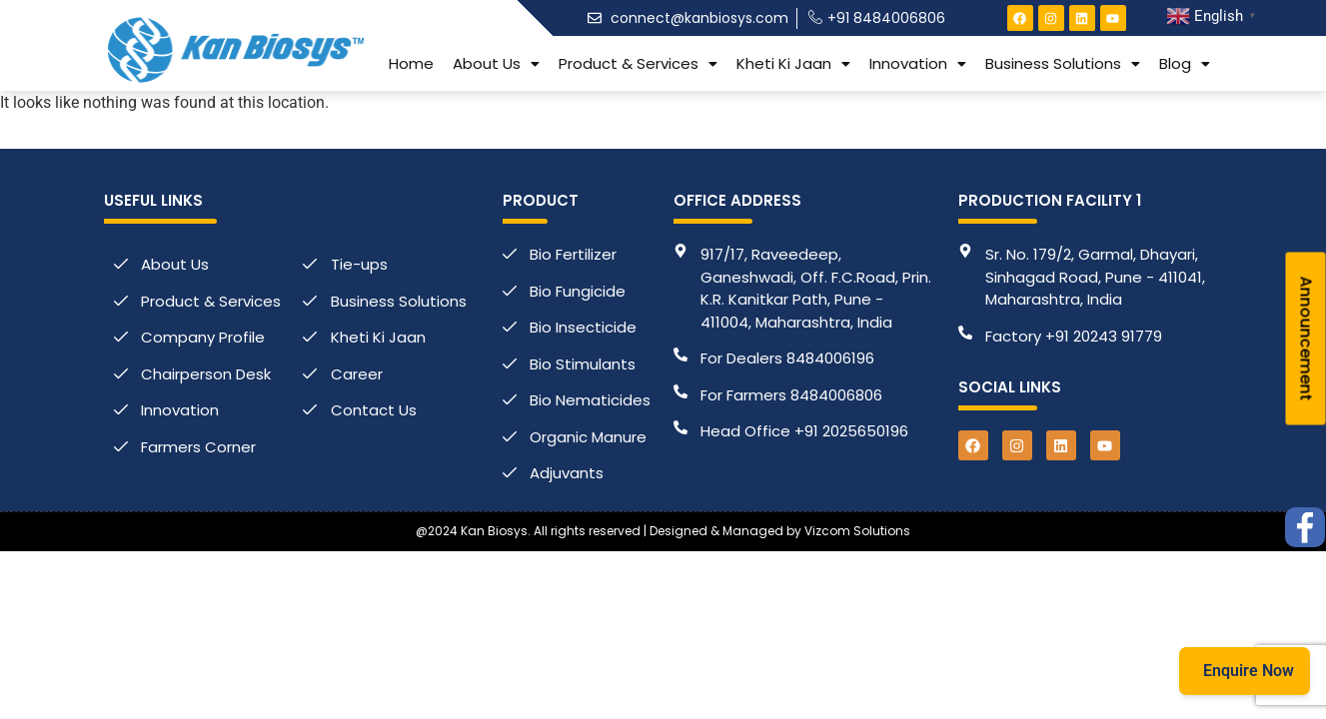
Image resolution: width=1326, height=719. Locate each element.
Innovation (917, 63)
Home (411, 63)
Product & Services (638, 63)
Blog (1184, 63)
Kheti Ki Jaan (793, 63)
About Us (496, 63)
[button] (496, 63)
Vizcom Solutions (857, 530)
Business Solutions (1062, 63)
